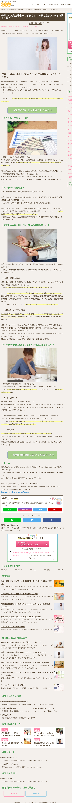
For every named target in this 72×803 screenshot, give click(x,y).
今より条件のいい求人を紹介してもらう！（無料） (28, 544)
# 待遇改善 (4, 27)
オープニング (24, 555)
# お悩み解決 (33, 27)
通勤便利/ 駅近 (18, 553)
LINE (9, 509)
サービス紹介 (40, 4)
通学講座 (14, 793)
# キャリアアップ (23, 27)
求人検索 (30, 4)
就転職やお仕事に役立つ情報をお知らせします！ (18, 716)
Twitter (40, 509)
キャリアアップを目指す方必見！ (46, 709)
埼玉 (34, 570)
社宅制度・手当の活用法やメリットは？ (15, 709)
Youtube (54, 509)
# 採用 (69, 133)
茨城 (61, 570)
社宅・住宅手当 (45, 553)
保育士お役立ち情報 (35, 23)
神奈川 (20, 570)
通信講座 (36, 793)
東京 (5, 570)
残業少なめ (28, 553)
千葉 (48, 570)
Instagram (25, 509)
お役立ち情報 (53, 4)
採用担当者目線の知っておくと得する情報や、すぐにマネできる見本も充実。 (28, 702)
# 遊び (69, 111)
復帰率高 (36, 553)
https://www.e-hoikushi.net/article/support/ (15, 492)
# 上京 (69, 136)
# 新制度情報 (13, 27)
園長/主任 (15, 555)
